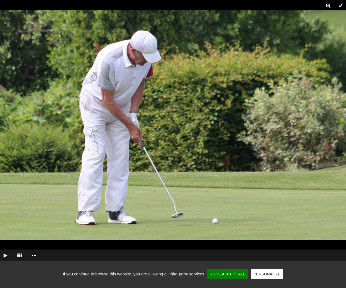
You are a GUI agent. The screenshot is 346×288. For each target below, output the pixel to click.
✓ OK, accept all (227, 274)
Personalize (267, 274)
